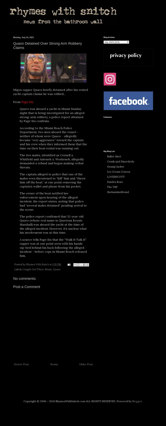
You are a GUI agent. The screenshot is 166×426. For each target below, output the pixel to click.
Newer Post (21, 364)
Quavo (56, 269)
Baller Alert (114, 156)
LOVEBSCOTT (116, 176)
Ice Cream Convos (118, 171)
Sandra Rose (115, 182)
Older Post (86, 364)
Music (48, 269)
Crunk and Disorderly (120, 161)
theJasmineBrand (118, 192)
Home (54, 364)
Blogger (137, 401)
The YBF (112, 187)
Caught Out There (33, 269)
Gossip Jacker (115, 166)
